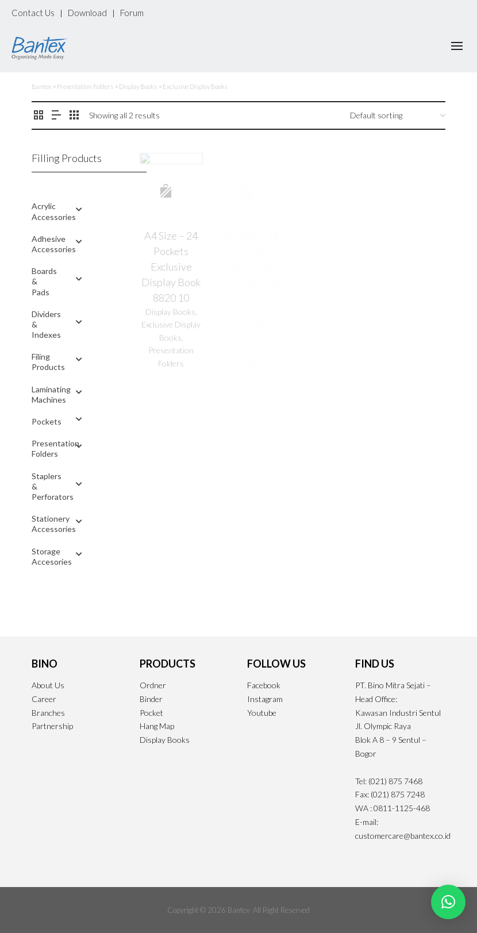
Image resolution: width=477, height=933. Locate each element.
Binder (151, 699)
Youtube (261, 713)
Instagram (265, 699)
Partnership (52, 726)
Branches (48, 713)
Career (44, 699)
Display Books (165, 740)
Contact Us (33, 12)
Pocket (151, 713)
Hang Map (157, 726)
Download (87, 12)
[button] (448, 902)
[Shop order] (397, 115)
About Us (48, 685)
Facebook (263, 685)
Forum (132, 12)
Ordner (153, 685)
